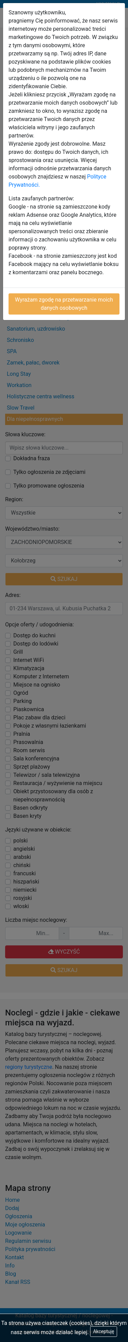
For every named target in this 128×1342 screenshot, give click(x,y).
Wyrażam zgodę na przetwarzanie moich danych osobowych (64, 303)
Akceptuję (103, 1331)
